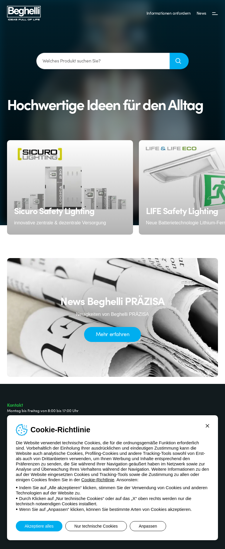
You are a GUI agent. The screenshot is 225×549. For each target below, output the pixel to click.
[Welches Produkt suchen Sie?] (103, 61)
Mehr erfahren (112, 334)
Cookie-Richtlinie (97, 479)
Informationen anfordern (168, 13)
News (201, 13)
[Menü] (215, 13)
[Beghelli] (24, 12)
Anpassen (148, 526)
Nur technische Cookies (96, 526)
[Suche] (179, 61)
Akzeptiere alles (39, 526)
